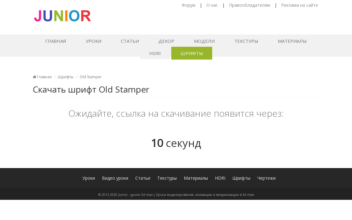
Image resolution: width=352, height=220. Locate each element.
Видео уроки (115, 178)
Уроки (93, 41)
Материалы (292, 41)
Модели (204, 41)
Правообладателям (249, 5)
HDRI (155, 53)
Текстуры (246, 41)
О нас (212, 5)
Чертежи (266, 178)
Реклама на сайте (299, 5)
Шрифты (191, 53)
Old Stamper (91, 76)
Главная (55, 41)
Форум (188, 5)
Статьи (130, 41)
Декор (166, 41)
